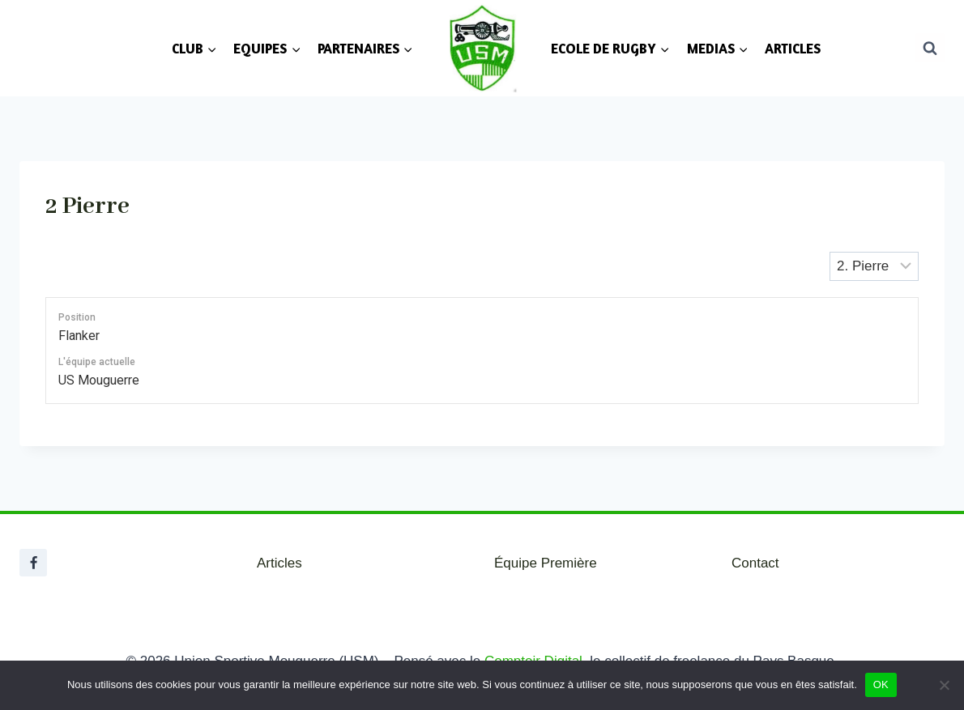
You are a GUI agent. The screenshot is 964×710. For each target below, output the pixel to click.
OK (881, 684)
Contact (755, 563)
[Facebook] (33, 562)
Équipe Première (545, 563)
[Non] (944, 685)
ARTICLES (793, 48)
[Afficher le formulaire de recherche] (930, 47)
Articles (279, 563)
